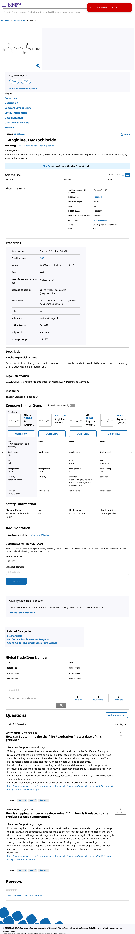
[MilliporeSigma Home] (14, 5)
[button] (120, 726)
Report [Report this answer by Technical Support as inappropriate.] (44, 793)
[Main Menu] (4, 5)
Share (125, 134)
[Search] (129, 12)
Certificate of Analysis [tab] (17, 535)
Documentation (14, 117)
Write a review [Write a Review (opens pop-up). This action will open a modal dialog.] (30, 145)
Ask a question (116, 707)
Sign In (46, 166)
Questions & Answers (17, 122)
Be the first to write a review (26, 889)
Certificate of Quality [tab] (40, 535)
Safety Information (16, 112)
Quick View (21, 433)
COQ (26, 81)
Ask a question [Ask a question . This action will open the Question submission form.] (47, 145)
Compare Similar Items (18, 107)
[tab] (7, 20)
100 (42, 258)
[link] (14, 690)
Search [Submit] (16, 581)
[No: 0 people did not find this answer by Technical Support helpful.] (32, 793)
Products (5, 20)
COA (14, 81)
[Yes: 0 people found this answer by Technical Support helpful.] (22, 793)
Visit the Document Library (22, 612)
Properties (11, 98)
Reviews (9, 127)
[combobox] (67, 12)
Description (11, 102)
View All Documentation (23, 88)
